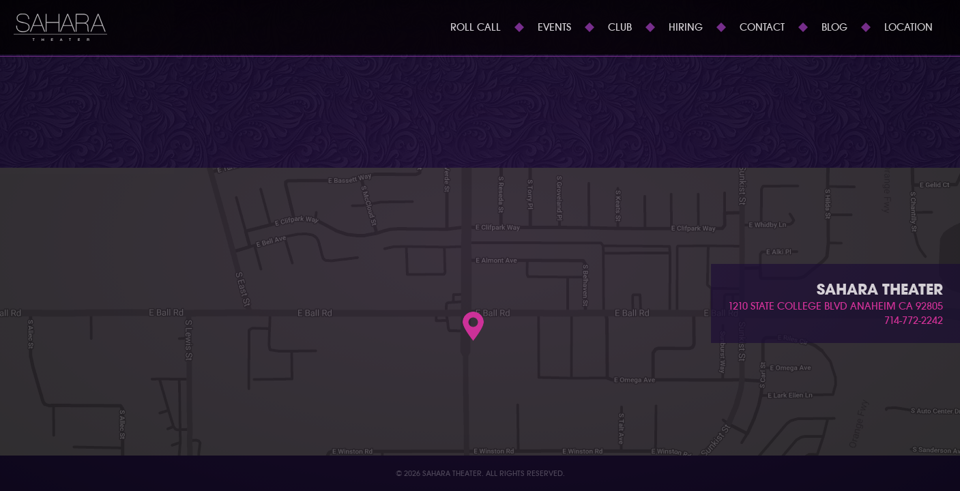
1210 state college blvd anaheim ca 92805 (835, 306)
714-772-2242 (913, 320)
